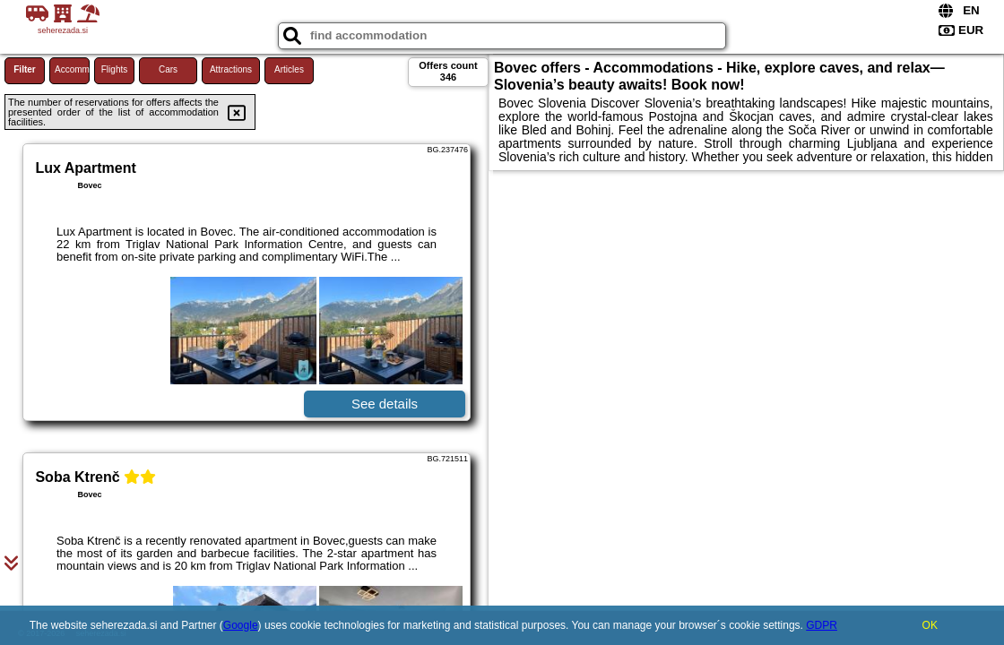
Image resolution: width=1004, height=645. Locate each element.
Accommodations (72, 69)
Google (240, 625)
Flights (114, 69)
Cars (168, 69)
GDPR (821, 625)
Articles (289, 69)
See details (384, 403)
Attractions (231, 69)
